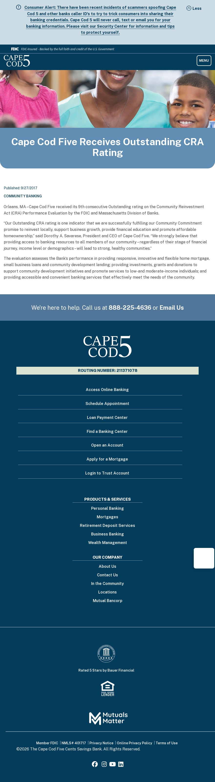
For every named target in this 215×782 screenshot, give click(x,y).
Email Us (172, 307)
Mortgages (107, 517)
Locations (107, 592)
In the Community (107, 584)
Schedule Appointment (107, 403)
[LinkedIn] (120, 765)
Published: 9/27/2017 (20, 188)
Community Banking (23, 196)
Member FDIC (47, 743)
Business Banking (107, 534)
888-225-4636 (130, 307)
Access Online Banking (107, 389)
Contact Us (107, 575)
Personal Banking (107, 509)
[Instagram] (104, 765)
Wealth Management (107, 543)
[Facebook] (95, 765)
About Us (107, 567)
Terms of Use (167, 743)
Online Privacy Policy (134, 743)
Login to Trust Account (107, 473)
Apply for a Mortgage (107, 459)
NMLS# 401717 (74, 743)
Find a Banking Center (107, 431)
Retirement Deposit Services (107, 526)
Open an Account (107, 445)
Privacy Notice (101, 743)
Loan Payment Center (107, 417)
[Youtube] (112, 765)
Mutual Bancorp (107, 601)
